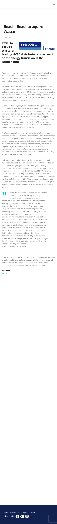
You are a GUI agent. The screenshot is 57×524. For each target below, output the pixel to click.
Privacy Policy (9, 516)
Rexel (5, 273)
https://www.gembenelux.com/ (32, 333)
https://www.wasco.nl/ (23, 393)
